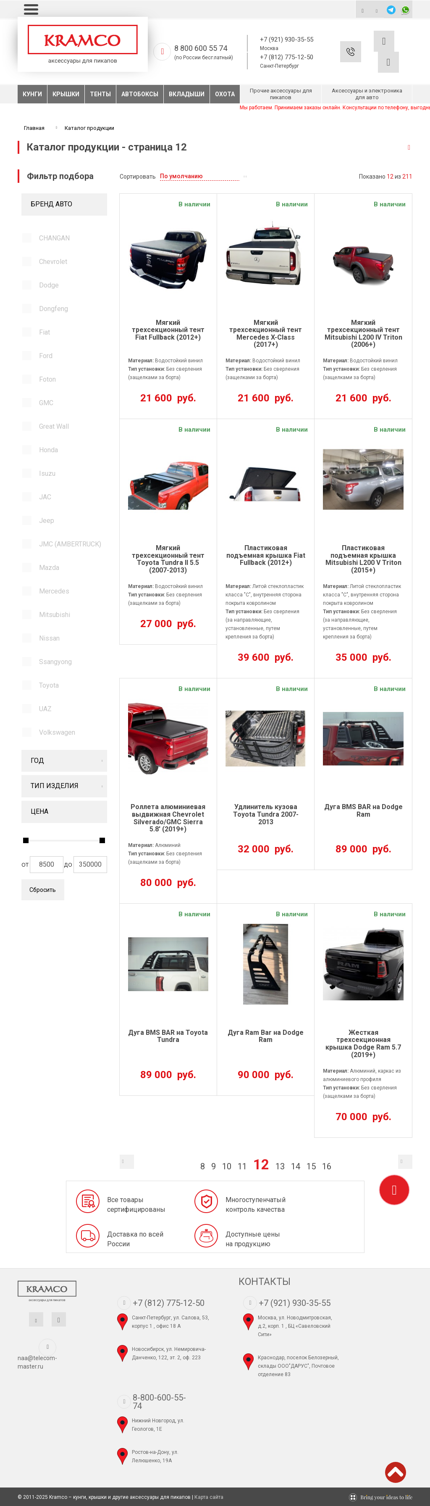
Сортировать (138, 176)
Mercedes (54, 591)
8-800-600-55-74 (159, 1402)
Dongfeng (53, 309)
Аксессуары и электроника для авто (367, 93)
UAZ (45, 709)
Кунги (32, 94)
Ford (45, 356)
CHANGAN (54, 238)
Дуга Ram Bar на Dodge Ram (266, 1036)
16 (326, 1166)
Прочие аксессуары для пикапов (281, 93)
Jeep (46, 521)
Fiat (44, 332)
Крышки (65, 94)
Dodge (49, 285)
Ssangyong (55, 662)
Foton (47, 379)
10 (226, 1166)
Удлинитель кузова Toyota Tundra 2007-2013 (266, 814)
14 (295, 1166)
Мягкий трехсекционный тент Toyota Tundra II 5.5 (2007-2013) (168, 559)
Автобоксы (139, 94)
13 (280, 1166)
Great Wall (54, 426)
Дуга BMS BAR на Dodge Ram (363, 810)
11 (242, 1166)
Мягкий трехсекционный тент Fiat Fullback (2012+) (168, 330)
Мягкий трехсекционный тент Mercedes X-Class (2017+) (265, 333)
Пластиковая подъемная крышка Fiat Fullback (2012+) (265, 555)
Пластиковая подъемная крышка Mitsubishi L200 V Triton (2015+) (363, 559)
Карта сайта (208, 1497)
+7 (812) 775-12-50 (286, 57)
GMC (46, 403)
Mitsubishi (54, 615)
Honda (48, 450)
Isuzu (47, 473)
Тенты (100, 94)
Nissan (49, 638)
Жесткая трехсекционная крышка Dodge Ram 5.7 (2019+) (363, 1043)
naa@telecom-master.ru (37, 1362)
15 (311, 1166)
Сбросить (42, 889)
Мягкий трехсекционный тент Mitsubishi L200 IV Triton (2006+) (363, 333)
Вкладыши (187, 94)
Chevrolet (53, 262)
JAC (45, 497)
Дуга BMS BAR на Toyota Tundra (168, 1036)
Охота (225, 94)
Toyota (49, 685)
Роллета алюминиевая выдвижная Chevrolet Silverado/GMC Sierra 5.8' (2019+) (168, 818)
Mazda (49, 568)
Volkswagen (57, 732)
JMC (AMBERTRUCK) (70, 544)
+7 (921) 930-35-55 (286, 39)
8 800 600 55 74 (200, 48)
